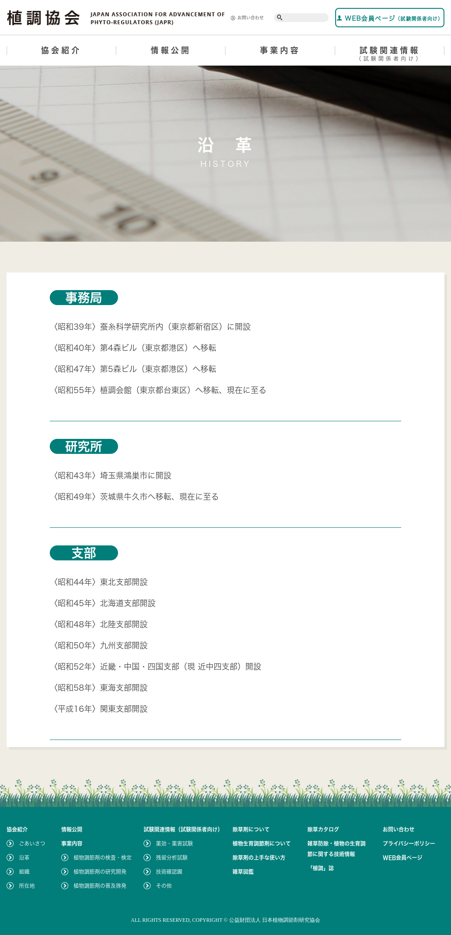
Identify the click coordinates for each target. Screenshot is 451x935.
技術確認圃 (169, 871)
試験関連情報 (390, 55)
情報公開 (171, 50)
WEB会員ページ (390, 18)
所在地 (27, 885)
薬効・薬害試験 (174, 843)
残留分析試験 (172, 857)
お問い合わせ (247, 17)
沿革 (24, 857)
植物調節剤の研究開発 (100, 871)
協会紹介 (61, 50)
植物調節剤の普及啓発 (100, 885)
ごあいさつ (32, 843)
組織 (24, 871)
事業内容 (280, 50)
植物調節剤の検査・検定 (103, 857)
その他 (164, 885)
